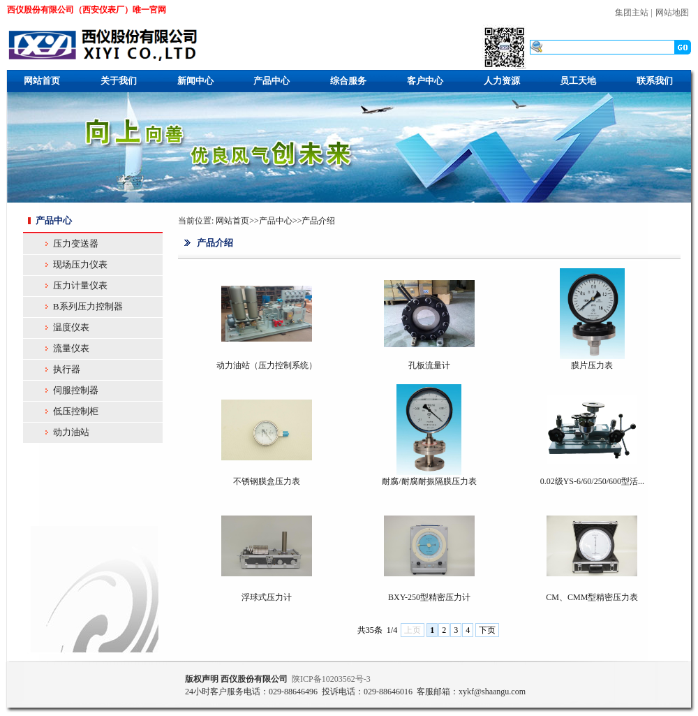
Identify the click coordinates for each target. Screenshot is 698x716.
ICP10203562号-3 (331, 679)
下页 (487, 630)
